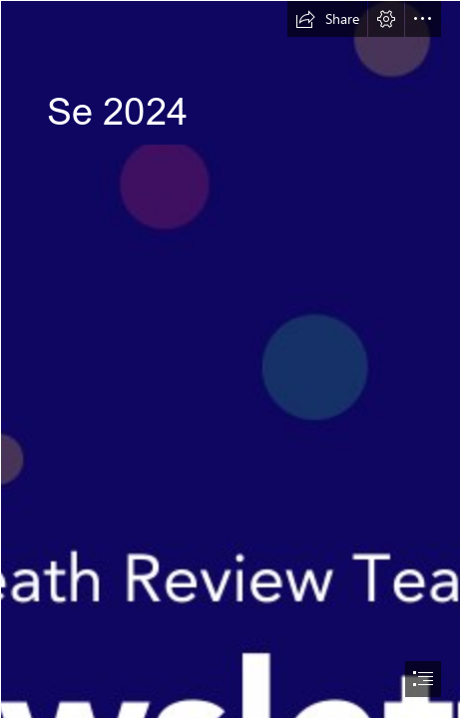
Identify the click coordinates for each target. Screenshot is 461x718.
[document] (230, 359)
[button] (327, 19)
